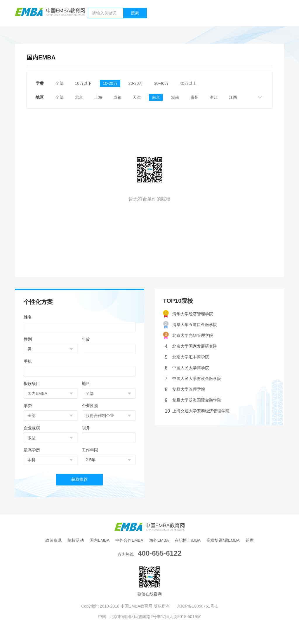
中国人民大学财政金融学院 (193, 379)
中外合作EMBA (129, 540)
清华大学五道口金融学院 (190, 325)
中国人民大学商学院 (187, 368)
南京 (156, 97)
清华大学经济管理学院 (188, 314)
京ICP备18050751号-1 (197, 606)
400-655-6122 (159, 553)
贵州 (194, 97)
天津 (137, 97)
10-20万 (110, 83)
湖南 (175, 97)
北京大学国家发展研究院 (191, 346)
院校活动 (75, 540)
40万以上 (188, 83)
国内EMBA (99, 540)
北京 (79, 97)
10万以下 (83, 83)
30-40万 (161, 83)
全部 (59, 83)
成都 (117, 97)
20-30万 (135, 83)
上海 (98, 97)
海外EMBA (159, 540)
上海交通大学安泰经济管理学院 (197, 411)
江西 (233, 97)
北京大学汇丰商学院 (187, 357)
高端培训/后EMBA (223, 540)
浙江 (214, 97)
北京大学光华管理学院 (188, 335)
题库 (250, 540)
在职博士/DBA (188, 540)
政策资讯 (53, 540)
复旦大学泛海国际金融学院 (193, 400)
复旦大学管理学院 (185, 389)
